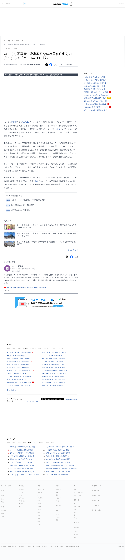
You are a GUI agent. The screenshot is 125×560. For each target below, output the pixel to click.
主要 (8, 348)
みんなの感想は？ (67, 64)
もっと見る (72, 250)
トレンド (60, 348)
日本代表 (40, 492)
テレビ (57, 501)
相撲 (39, 515)
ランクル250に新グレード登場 (18, 367)
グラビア (58, 498)
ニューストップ (8, 40)
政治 (19, 443)
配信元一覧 (95, 500)
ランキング (95, 490)
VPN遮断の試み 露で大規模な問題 (54, 373)
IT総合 (21, 504)
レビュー (58, 514)
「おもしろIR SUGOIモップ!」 (53, 355)
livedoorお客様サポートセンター (69, 546)
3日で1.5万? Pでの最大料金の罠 (53, 358)
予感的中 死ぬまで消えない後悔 (57, 450)
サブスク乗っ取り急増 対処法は (21, 468)
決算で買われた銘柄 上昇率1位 (53, 385)
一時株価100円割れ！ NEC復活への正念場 (61, 468)
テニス (39, 506)
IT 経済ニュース (18, 40)
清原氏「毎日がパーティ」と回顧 (96, 92)
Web (20, 495)
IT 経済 (25, 348)
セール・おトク (97, 510)
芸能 (39, 348)
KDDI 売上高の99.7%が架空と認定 (22, 447)
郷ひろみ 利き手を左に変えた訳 (95, 101)
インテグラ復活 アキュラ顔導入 (18, 361)
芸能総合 (58, 489)
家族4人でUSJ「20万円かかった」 (19, 370)
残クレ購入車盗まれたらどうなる (22, 471)
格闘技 (39, 509)
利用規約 (21, 546)
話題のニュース (97, 495)
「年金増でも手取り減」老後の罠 (19, 385)
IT (34, 443)
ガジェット (22, 498)
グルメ (76, 518)
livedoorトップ (12, 546)
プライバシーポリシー (33, 546)
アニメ (76, 531)
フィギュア (41, 524)
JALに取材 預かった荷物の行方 (57, 475)
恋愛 (75, 489)
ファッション (77, 495)
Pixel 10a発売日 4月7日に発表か (18, 358)
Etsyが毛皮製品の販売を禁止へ (18, 355)
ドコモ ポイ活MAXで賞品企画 (52, 361)
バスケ (39, 518)
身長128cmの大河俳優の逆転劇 (95, 104)
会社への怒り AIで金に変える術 (53, 379)
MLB (39, 501)
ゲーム (76, 534)
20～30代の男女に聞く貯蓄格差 (53, 367)
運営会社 (4, 546)
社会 (2, 499)
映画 (57, 510)
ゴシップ (46, 348)
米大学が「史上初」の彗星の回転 (19, 352)
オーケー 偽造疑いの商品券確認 (18, 364)
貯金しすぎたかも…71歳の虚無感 (58, 453)
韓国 (2, 513)
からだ (76, 509)
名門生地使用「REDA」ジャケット (54, 370)
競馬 (39, 512)
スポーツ (33, 348)
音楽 (57, 492)
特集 (57, 520)
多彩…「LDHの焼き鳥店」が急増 (58, 462)
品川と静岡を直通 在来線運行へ (57, 456)
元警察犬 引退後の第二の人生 (94, 89)
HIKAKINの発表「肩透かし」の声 (96, 107)
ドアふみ (71, 4)
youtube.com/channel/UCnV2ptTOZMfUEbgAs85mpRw (26, 287)
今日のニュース (97, 486)
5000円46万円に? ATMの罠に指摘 (19, 382)
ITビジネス (22, 501)
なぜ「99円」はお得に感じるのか (58, 471)
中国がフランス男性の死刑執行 (95, 80)
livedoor (121, 4)
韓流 (57, 495)
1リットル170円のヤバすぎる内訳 (19, 376)
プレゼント (59, 517)
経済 (29, 443)
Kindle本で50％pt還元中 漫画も (53, 376)
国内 (13, 348)
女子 (53, 348)
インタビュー (96, 505)
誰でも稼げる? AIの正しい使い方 (54, 382)
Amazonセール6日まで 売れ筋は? (96, 95)
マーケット (22, 492)
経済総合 (21, 489)
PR (20, 506)
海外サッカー (41, 489)
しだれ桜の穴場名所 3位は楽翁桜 (58, 459)
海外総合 (3, 510)
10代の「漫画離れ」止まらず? (18, 373)
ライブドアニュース (60, 4)
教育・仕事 (77, 506)
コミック (76, 537)
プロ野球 (40, 498)
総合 (8, 443)
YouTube (7, 48)
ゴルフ (39, 504)
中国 (2, 516)
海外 (19, 348)
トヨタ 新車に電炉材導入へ (16, 379)
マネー (76, 512)
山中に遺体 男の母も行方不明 (94, 77)
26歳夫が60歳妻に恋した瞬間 (94, 86)
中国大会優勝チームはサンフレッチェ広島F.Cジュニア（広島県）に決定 (72, 465)
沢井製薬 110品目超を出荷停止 (95, 83)
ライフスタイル (78, 492)
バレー (39, 521)
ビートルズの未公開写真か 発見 (95, 110)
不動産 (15, 48)
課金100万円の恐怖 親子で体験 (95, 98)
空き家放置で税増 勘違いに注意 (53, 364)
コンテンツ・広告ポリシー (49, 546)
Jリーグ (40, 495)
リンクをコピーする (55, 64)
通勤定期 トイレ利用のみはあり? (54, 352)
